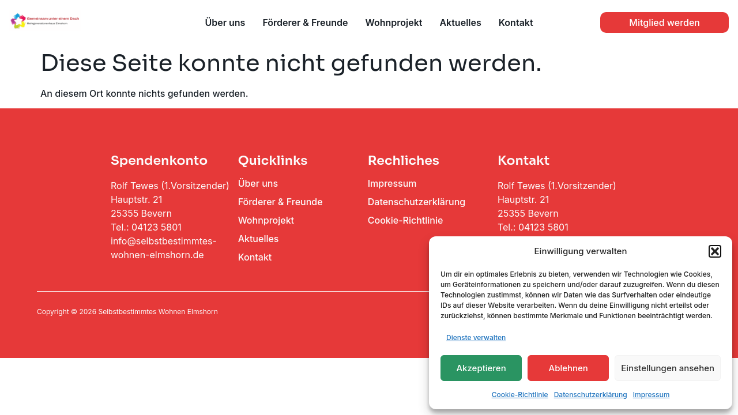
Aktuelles (460, 22)
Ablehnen (568, 368)
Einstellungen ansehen (667, 368)
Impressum (651, 394)
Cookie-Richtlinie (520, 394)
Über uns (225, 22)
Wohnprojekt (393, 22)
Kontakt (516, 22)
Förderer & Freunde (305, 22)
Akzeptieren (481, 368)
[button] (715, 251)
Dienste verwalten (476, 337)
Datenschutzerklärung (590, 394)
